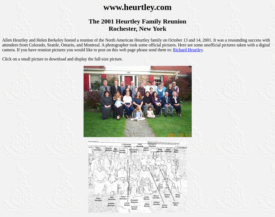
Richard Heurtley (188, 50)
